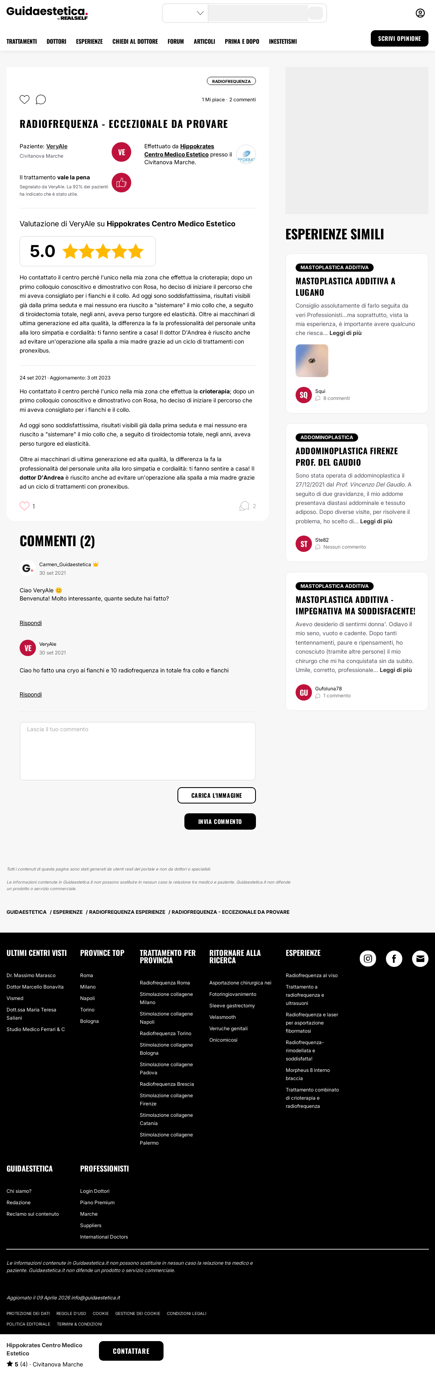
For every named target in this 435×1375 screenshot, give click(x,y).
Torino (87, 1010)
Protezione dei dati (28, 1313)
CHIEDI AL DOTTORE (135, 41)
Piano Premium (97, 1202)
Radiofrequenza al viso (312, 975)
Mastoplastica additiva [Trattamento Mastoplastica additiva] (334, 267)
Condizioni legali (186, 1313)
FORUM (176, 41)
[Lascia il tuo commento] (138, 751)
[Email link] (420, 959)
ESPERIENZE (89, 41)
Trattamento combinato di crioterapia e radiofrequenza (312, 1098)
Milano (88, 987)
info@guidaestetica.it (95, 1298)
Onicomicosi (223, 1040)
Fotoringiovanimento (232, 994)
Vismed (15, 998)
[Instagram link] (368, 961)
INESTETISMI (283, 41)
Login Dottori (95, 1191)
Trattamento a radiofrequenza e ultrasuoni (305, 995)
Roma (86, 975)
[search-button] (315, 13)
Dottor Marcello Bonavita (35, 987)
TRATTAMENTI (22, 41)
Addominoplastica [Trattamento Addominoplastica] (326, 437)
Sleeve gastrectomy (232, 1005)
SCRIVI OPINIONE (399, 38)
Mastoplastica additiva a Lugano (345, 286)
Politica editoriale (28, 1323)
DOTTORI (56, 41)
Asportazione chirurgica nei (240, 983)
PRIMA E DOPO (242, 41)
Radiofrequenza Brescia (167, 1084)
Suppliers (90, 1225)
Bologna (89, 1021)
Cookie (101, 1313)
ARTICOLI (204, 41)
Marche (89, 1214)
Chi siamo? (19, 1191)
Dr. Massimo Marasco (31, 975)
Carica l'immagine (216, 795)
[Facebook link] (394, 961)
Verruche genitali (228, 1028)
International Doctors (104, 1237)
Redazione (19, 1202)
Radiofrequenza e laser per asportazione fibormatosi (312, 1022)
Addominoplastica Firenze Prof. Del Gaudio (347, 456)
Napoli (87, 998)
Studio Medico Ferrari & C (36, 1029)
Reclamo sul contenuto (33, 1214)
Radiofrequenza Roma (165, 983)
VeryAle (56, 146)
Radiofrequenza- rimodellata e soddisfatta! (305, 1050)
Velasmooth (222, 1017)
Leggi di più (346, 332)
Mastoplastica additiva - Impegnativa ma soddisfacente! (356, 605)
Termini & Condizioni (79, 1323)
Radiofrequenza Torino (165, 1033)
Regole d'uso (71, 1313)
